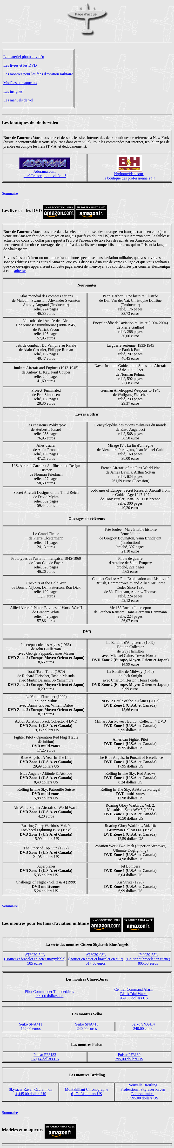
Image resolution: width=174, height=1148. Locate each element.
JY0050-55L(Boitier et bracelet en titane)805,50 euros (148, 959)
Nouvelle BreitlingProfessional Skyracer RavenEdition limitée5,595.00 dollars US (142, 1091)
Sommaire (10, 193)
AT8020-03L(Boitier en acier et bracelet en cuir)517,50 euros (95, 959)
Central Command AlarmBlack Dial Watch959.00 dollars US (133, 993)
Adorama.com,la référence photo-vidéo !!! (45, 173)
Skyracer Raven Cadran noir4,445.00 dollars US (31, 1091)
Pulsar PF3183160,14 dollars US (45, 1057)
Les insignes (13, 91)
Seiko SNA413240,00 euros (86, 1026)
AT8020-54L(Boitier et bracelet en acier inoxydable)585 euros (35, 959)
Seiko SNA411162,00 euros (30, 1026)
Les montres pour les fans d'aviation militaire (38, 74)
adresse (20, 271)
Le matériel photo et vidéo (23, 57)
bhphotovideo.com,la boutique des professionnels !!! (129, 176)
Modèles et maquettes (20, 83)
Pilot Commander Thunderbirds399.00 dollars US (49, 994)
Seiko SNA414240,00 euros (143, 1026)
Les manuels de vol (18, 100)
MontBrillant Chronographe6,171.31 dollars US (86, 1091)
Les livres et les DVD (20, 65)
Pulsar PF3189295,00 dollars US (129, 1057)
